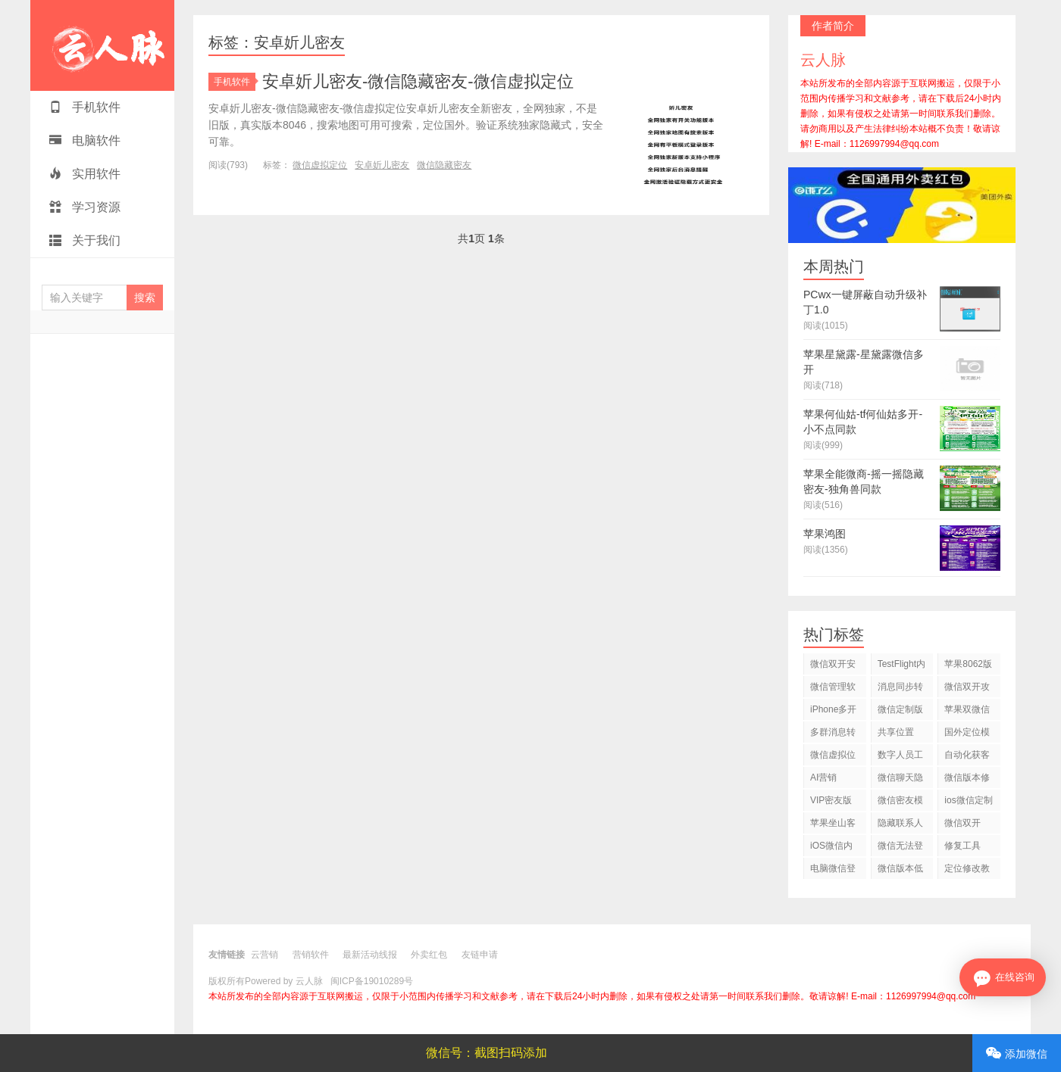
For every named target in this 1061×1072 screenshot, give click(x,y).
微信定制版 (900, 709)
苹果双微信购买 (967, 712)
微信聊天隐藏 (900, 780)
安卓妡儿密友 (382, 165)
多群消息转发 (833, 735)
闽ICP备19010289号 (371, 981)
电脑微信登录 (833, 871)
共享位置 (896, 732)
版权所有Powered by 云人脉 (265, 981)
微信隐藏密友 (444, 165)
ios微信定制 (968, 800)
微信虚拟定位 (320, 165)
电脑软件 (84, 140)
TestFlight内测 (901, 667)
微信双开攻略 (967, 689)
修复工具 (962, 845)
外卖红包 (429, 954)
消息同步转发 (900, 689)
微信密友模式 (900, 803)
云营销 (264, 954)
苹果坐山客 (833, 823)
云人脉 (102, 45)
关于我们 (84, 240)
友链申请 (480, 954)
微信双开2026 (962, 826)
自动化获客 (967, 754)
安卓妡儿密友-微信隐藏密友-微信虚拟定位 (418, 81)
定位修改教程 (967, 871)
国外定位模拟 (967, 735)
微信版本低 (900, 868)
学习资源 (84, 207)
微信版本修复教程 (967, 780)
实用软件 (84, 173)
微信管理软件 (833, 689)
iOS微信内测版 (831, 848)
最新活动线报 (370, 954)
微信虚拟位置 (833, 757)
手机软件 (84, 107)
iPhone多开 (833, 709)
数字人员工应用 (900, 757)
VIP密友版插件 (831, 803)
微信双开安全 (833, 667)
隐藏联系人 (900, 823)
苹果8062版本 (968, 667)
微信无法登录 (900, 848)
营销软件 (311, 954)
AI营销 (823, 777)
